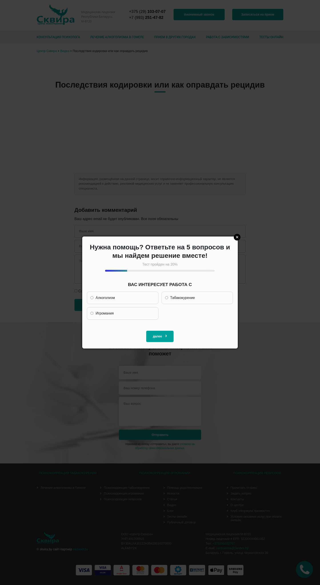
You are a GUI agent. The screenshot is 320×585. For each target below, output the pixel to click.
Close (237, 237)
